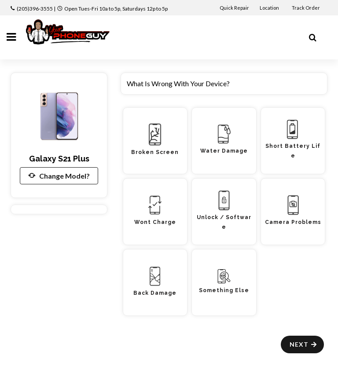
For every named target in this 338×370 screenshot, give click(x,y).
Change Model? (59, 175)
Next (303, 344)
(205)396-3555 (35, 8)
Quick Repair (234, 8)
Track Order (306, 8)
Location (270, 8)
